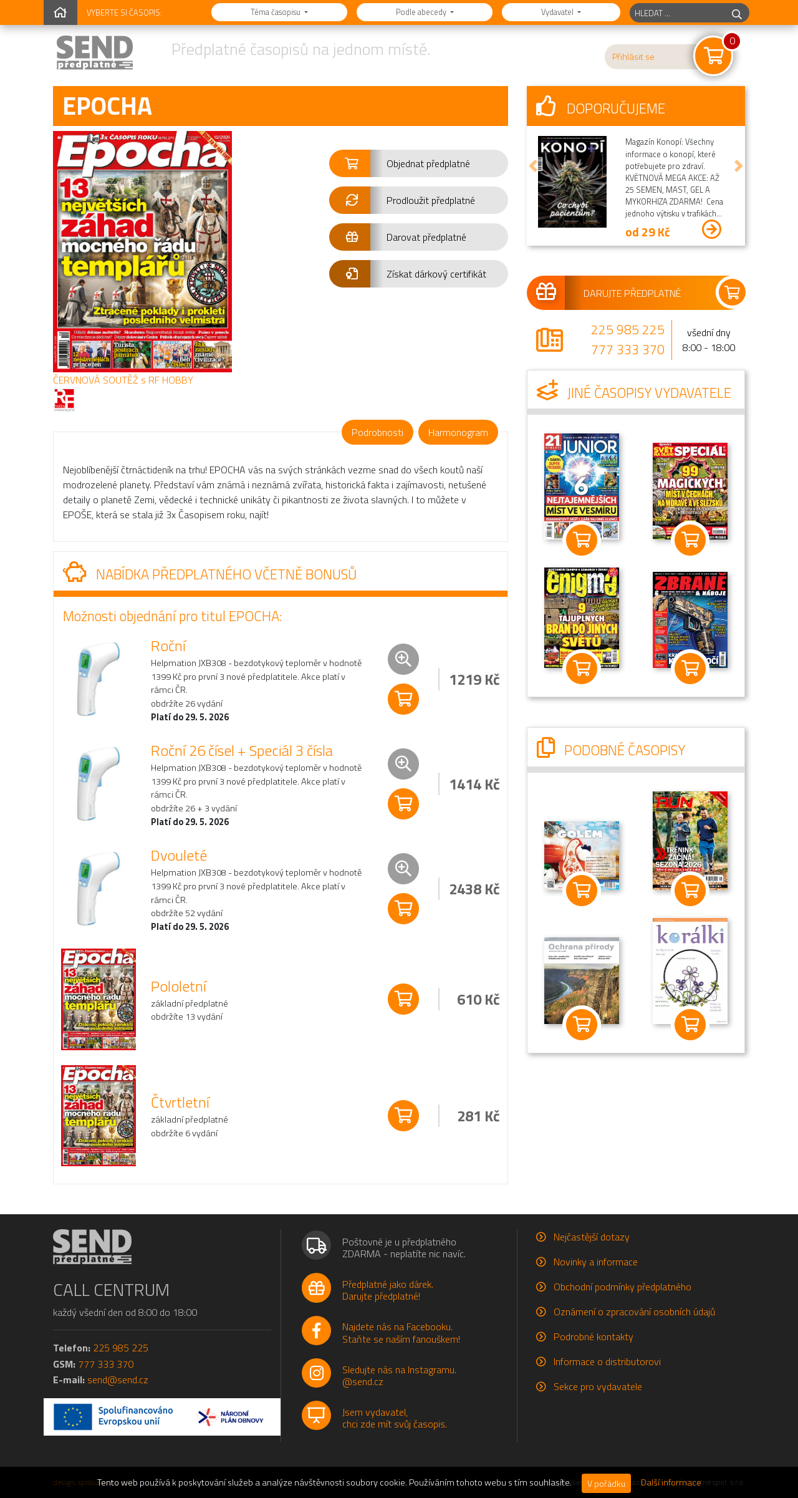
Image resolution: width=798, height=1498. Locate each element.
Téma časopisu (276, 12)
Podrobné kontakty (593, 1336)
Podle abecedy (422, 12)
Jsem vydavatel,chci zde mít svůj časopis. (394, 1417)
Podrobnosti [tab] (377, 432)
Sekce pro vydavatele (598, 1386)
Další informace (671, 1482)
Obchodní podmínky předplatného (622, 1286)
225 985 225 (628, 329)
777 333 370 (628, 349)
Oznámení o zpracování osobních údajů (634, 1311)
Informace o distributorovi (607, 1361)
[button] (418, 163)
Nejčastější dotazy (592, 1236)
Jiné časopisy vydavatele (634, 392)
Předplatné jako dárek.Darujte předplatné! (387, 1290)
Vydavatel (558, 12)
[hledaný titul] (677, 12)
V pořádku (606, 1483)
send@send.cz (117, 1379)
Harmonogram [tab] (458, 432)
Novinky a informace (596, 1261)
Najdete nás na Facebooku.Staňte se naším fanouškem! (401, 1332)
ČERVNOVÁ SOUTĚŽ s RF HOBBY (123, 379)
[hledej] (736, 12)
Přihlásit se (633, 57)
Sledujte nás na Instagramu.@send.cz (399, 1375)
